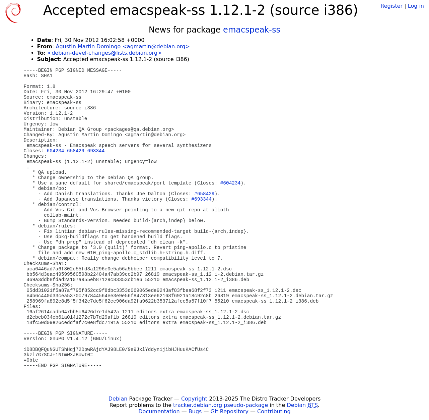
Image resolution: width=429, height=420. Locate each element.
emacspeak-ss (251, 30)
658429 (75, 151)
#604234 (230, 183)
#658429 (204, 194)
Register (391, 6)
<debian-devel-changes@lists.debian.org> (104, 53)
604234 (55, 151)
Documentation (159, 411)
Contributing (274, 411)
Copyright (194, 399)
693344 (96, 151)
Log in (416, 6)
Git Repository (229, 411)
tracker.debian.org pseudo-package (220, 405)
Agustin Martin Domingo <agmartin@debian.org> (123, 46)
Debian (118, 399)
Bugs (195, 411)
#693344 (201, 199)
